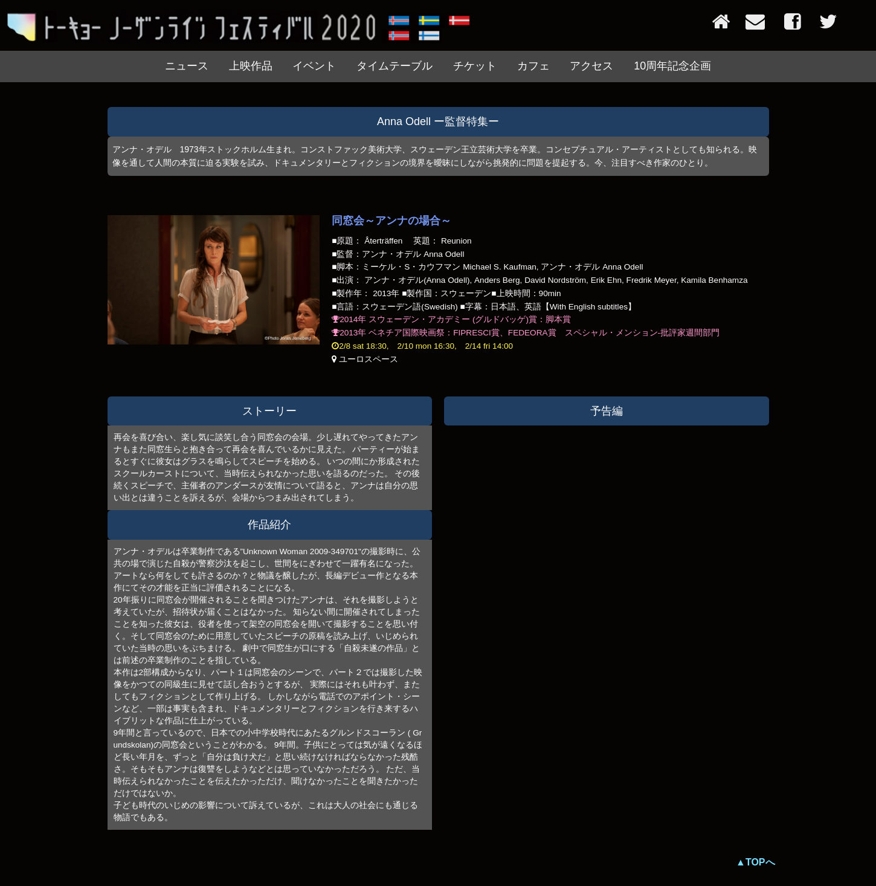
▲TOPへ (755, 862)
